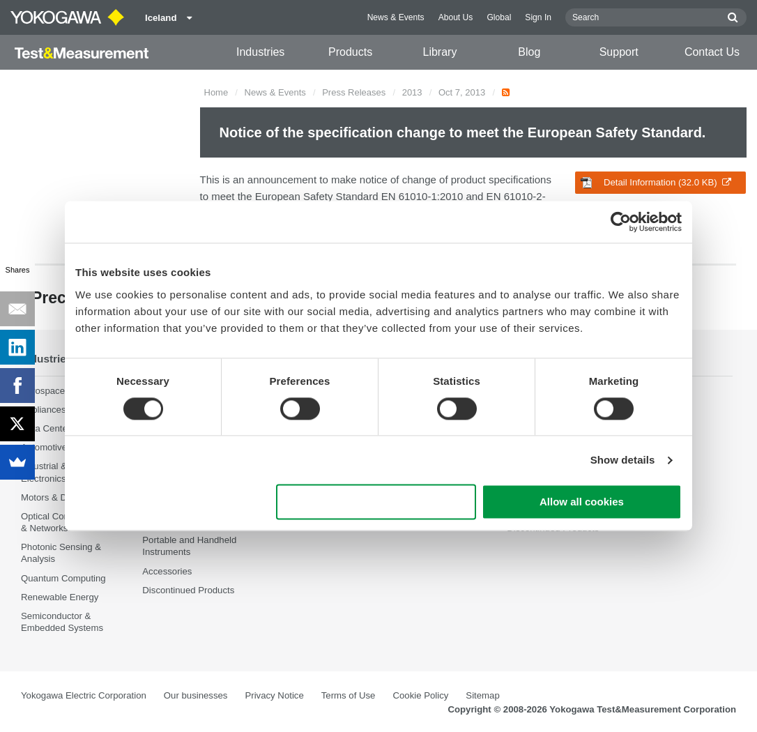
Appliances (43, 409)
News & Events (396, 17)
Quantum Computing (63, 578)
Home (216, 92)
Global (499, 17)
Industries (260, 52)
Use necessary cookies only (376, 502)
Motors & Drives (53, 497)
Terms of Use (348, 695)
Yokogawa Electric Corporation (83, 695)
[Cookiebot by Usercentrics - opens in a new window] (621, 221)
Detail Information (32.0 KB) (656, 182)
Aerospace (43, 391)
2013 (412, 92)
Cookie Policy (420, 695)
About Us (455, 17)
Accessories (167, 571)
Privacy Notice (274, 695)
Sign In (538, 17)
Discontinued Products (188, 590)
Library (439, 52)
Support (619, 52)
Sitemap (482, 695)
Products (350, 52)
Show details (622, 460)
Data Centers (48, 428)
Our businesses (196, 695)
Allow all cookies (582, 502)
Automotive (44, 447)
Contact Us (712, 52)
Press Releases (353, 92)
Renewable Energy (59, 597)
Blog (529, 52)
